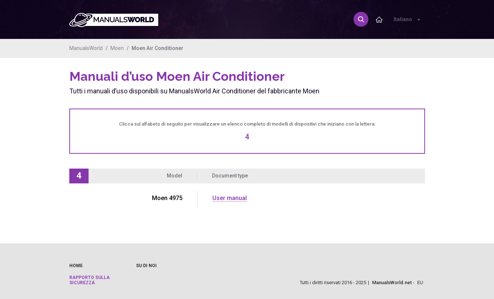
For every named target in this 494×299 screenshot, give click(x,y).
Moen (117, 48)
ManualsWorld (86, 48)
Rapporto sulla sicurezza (89, 280)
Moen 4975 (167, 198)
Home (76, 265)
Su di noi (146, 265)
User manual (229, 198)
